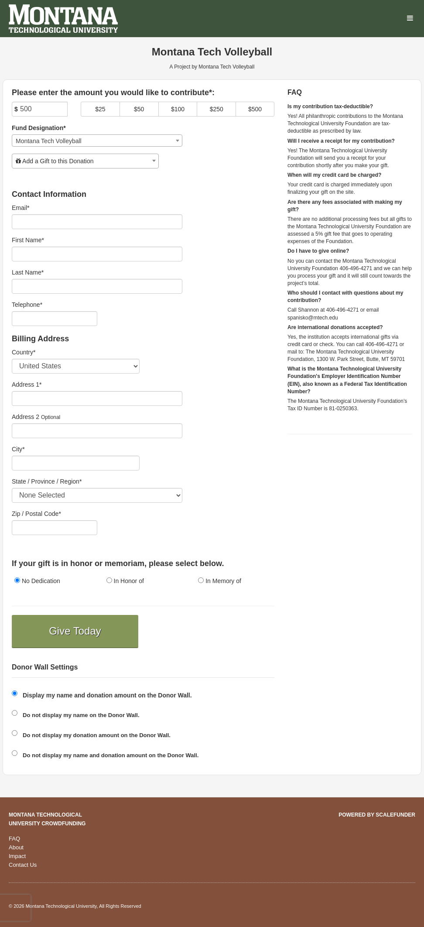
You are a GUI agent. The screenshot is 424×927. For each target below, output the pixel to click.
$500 (255, 109)
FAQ (14, 838)
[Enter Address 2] (97, 430)
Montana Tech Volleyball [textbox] (49, 140)
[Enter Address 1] (97, 398)
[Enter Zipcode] (54, 527)
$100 (178, 109)
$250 (216, 109)
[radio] (51, 582)
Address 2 (25, 416)
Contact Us (23, 865)
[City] (76, 463)
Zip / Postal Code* (36, 513)
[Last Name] (97, 286)
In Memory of (219, 580)
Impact (17, 856)
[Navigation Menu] (409, 18)
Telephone (27, 304)
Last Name (28, 272)
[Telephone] (54, 318)
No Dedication (37, 580)
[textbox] (85, 161)
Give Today (75, 631)
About (16, 847)
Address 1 (27, 384)
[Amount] (40, 109)
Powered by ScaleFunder (377, 815)
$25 (100, 109)
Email (20, 207)
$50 (139, 109)
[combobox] (97, 140)
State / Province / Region (47, 481)
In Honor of (125, 580)
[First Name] (97, 254)
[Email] (97, 221)
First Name (28, 240)
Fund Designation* (39, 127)
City (18, 449)
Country (23, 352)
